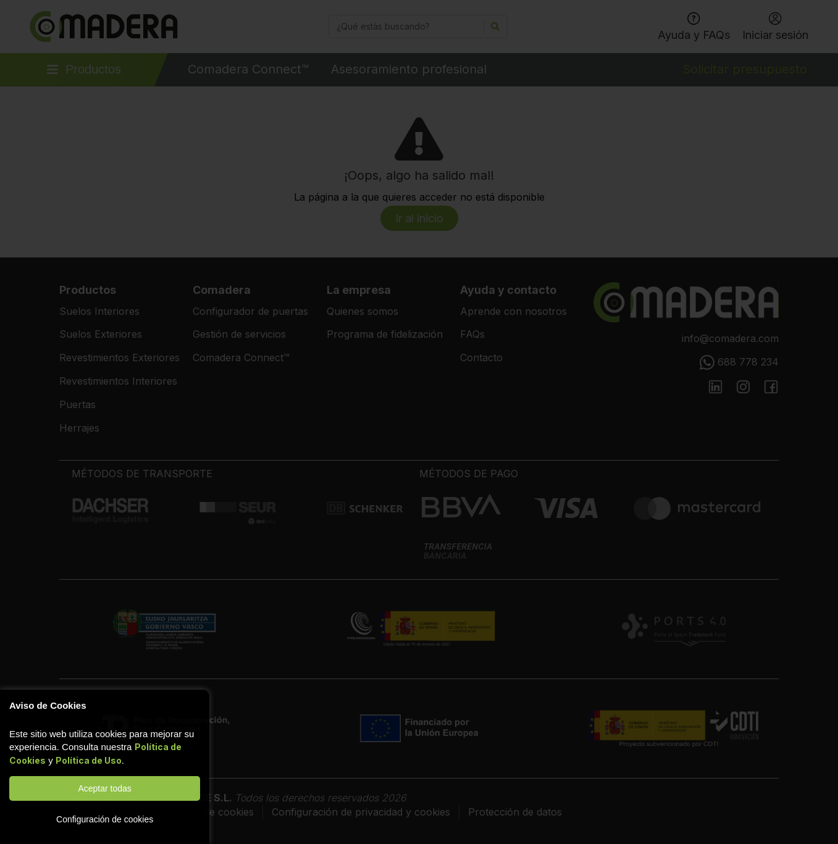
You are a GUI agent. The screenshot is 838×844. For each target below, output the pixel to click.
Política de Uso (89, 760)
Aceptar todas (104, 788)
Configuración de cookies (104, 819)
